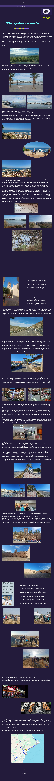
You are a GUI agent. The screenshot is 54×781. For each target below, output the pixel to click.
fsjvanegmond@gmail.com (27, 773)
